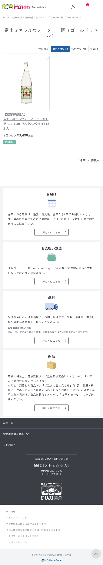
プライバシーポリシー (18, 517)
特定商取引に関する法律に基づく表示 (26, 523)
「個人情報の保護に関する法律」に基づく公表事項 (33, 529)
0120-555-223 (54, 465)
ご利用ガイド (11, 444)
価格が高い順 (79, 49)
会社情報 (11, 511)
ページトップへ (96, 554)
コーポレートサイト (16, 542)
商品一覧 (8, 423)
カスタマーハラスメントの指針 (22, 536)
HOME (6, 17)
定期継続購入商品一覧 (22, 17)
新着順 (94, 49)
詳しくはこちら (51, 232)
